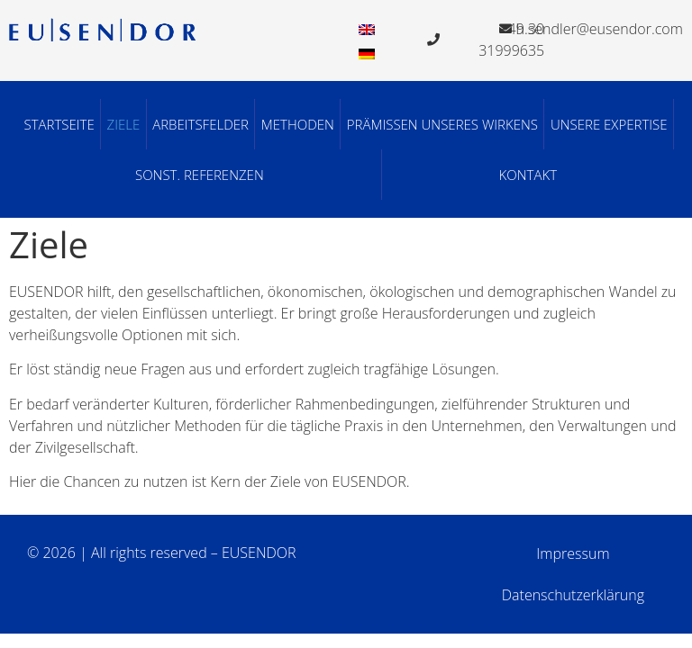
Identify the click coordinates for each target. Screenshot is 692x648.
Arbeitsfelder (200, 124)
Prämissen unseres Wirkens (442, 124)
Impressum (572, 553)
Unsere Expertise (609, 124)
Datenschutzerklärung (573, 595)
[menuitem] (367, 28)
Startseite (58, 124)
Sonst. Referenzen (199, 175)
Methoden (297, 124)
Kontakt (528, 175)
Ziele (124, 124)
